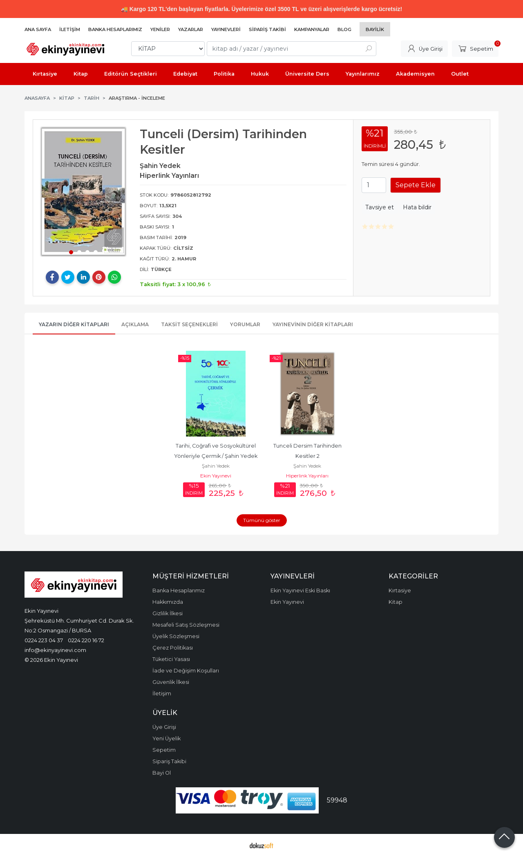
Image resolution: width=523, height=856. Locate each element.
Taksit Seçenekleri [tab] (189, 324)
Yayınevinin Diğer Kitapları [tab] (313, 324)
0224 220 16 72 (86, 640)
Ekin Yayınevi (215, 476)
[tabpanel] (83, 191)
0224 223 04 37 (44, 640)
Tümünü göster (261, 520)
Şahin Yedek (216, 466)
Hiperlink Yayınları (307, 476)
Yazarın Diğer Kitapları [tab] (74, 324)
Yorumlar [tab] (245, 324)
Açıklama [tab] (135, 324)
